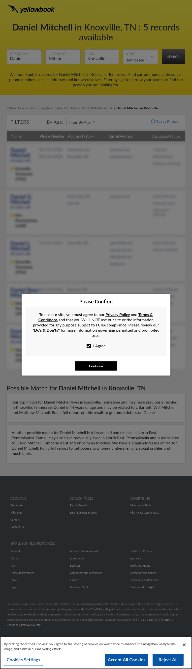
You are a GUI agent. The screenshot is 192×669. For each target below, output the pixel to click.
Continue (96, 366)
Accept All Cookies (127, 661)
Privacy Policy (117, 314)
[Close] (184, 646)
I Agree (96, 345)
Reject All (168, 661)
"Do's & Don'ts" (46, 330)
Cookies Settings (23, 661)
